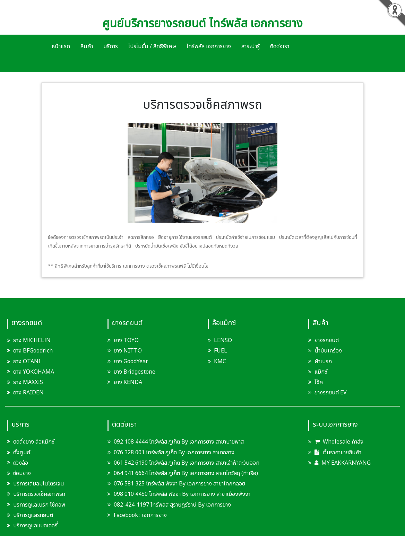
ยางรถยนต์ (326, 340)
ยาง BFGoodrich (33, 351)
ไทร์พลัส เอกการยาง (209, 46)
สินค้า (86, 46)
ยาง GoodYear (131, 361)
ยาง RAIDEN (28, 392)
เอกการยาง (154, 515)
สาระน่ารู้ (250, 46)
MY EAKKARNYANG (342, 463)
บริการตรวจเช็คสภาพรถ (39, 494)
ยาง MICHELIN (32, 340)
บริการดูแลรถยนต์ (33, 515)
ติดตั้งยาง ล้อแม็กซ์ (33, 442)
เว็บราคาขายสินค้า (337, 452)
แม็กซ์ (320, 372)
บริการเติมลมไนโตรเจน (38, 484)
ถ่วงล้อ (20, 463)
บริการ (110, 46)
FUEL (220, 351)
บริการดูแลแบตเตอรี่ (35, 525)
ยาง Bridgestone (134, 372)
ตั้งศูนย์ (21, 452)
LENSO (223, 340)
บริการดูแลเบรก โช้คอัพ (39, 505)
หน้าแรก (61, 46)
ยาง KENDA (128, 382)
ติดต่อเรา (279, 46)
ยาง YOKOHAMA (33, 372)
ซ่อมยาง (22, 473)
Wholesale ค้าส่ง (338, 442)
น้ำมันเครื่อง (328, 351)
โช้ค (318, 382)
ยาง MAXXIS (28, 382)
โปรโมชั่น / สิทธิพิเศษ (152, 46)
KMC (220, 361)
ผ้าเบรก (323, 361)
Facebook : (124, 515)
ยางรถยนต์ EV (330, 392)
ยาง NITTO (128, 351)
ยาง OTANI (27, 361)
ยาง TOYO (126, 340)
